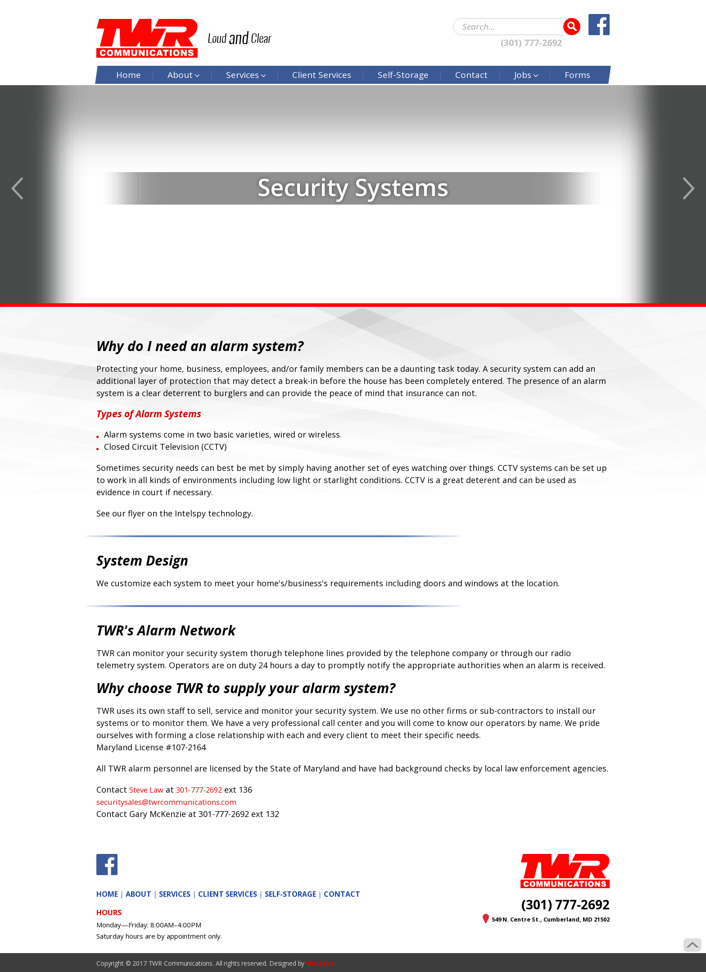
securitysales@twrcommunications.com (173, 801)
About (180, 63)
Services (242, 63)
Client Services (227, 894)
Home (128, 63)
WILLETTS (321, 963)
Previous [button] (17, 188)
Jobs (522, 63)
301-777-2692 (206, 789)
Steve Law (148, 789)
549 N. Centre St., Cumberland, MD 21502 (540, 918)
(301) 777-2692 (531, 39)
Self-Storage (403, 63)
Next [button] (689, 188)
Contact (471, 63)
